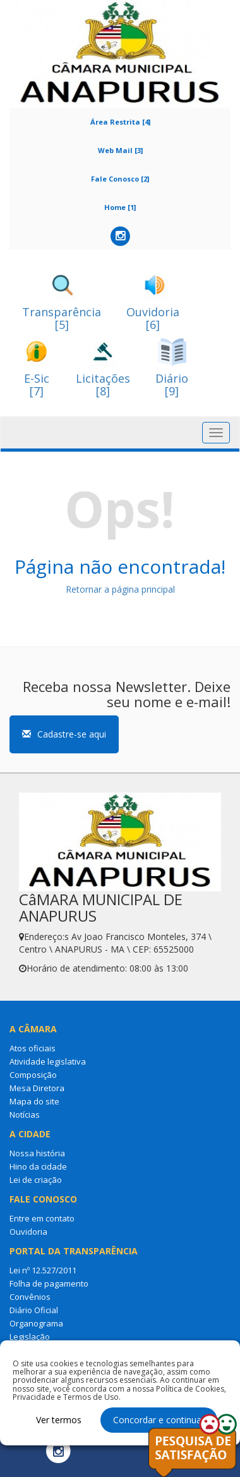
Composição (33, 1074)
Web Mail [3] (120, 150)
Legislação (29, 1336)
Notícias (24, 1114)
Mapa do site (34, 1101)
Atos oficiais (32, 1048)
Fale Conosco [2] (120, 178)
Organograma (36, 1323)
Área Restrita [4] (120, 122)
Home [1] (120, 207)
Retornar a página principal (120, 589)
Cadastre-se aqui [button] (64, 734)
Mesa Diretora (36, 1088)
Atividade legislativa (47, 1061)
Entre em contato (42, 1218)
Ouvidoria (28, 1231)
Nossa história (37, 1153)
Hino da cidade (38, 1166)
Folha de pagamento (48, 1283)
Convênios (30, 1296)
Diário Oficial (33, 1310)
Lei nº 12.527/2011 (42, 1270)
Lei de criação (35, 1179)
